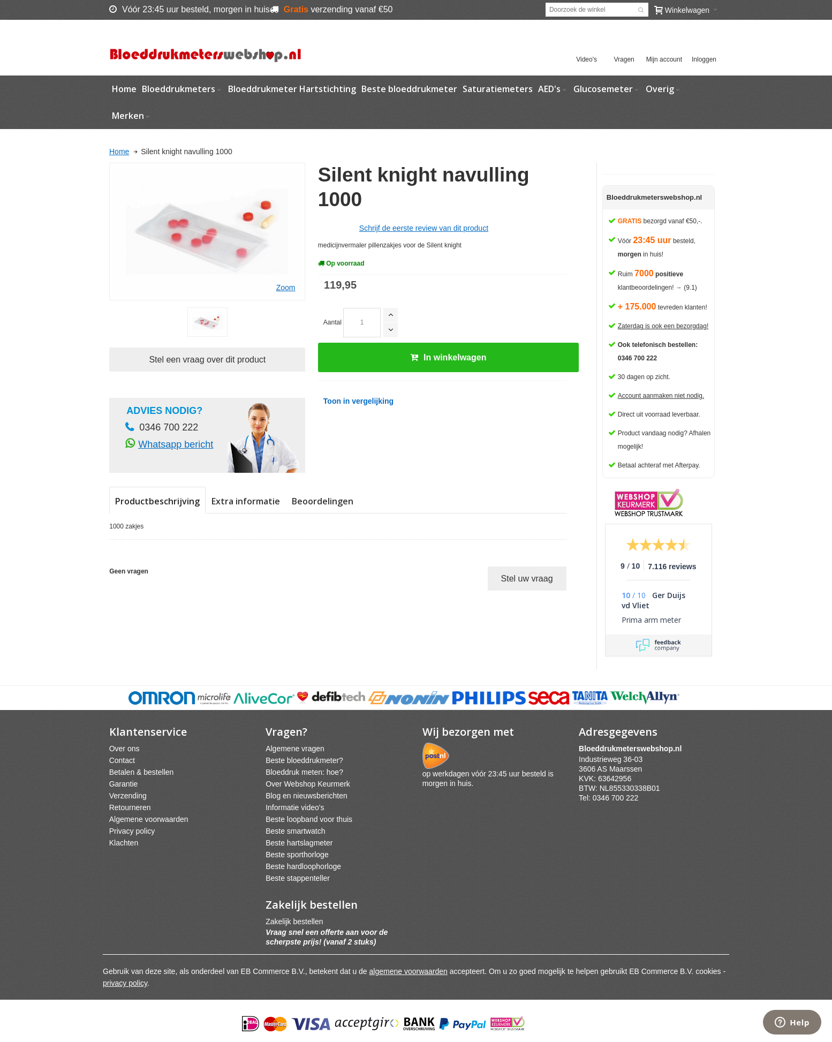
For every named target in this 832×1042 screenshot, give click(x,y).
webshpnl (633, 748)
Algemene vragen (295, 748)
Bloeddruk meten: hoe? (304, 772)
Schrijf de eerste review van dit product (423, 228)
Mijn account (664, 59)
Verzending (128, 795)
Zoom (286, 287)
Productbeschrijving (157, 501)
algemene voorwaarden (408, 971)
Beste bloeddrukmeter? (304, 760)
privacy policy (125, 983)
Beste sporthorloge (297, 854)
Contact (122, 760)
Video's (586, 59)
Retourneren (130, 807)
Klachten (123, 843)
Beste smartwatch (295, 831)
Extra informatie (245, 501)
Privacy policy (132, 831)
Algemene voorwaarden (148, 819)
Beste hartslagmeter (299, 843)
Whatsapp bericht (175, 444)
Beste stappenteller (298, 878)
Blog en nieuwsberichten (306, 795)
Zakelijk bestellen (294, 921)
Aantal (332, 322)
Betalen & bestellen (141, 772)
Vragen (624, 59)
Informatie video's (295, 807)
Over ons (124, 748)
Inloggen (704, 59)
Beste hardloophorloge (303, 866)
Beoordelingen (322, 501)
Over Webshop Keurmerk (308, 784)
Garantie (123, 784)
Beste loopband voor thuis (309, 819)
